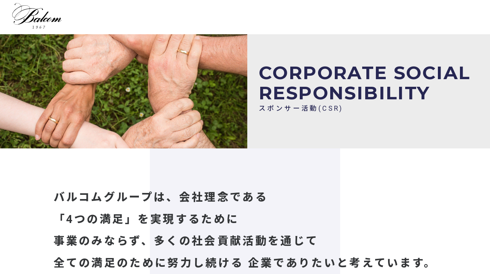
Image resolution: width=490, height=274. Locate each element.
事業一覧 (191, 18)
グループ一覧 (337, 18)
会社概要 (385, 18)
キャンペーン (284, 18)
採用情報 (235, 18)
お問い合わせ (434, 18)
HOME (151, 18)
